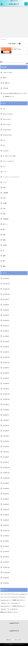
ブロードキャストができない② (8, 594)
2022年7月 (6, 415)
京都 (4, 187)
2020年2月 (6, 520)
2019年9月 (6, 535)
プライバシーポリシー (18, 639)
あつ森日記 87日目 (16, 49)
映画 (4, 240)
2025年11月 (6, 289)
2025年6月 (6, 304)
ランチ (5, 171)
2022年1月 (6, 425)
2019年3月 (6, 551)
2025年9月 (6, 299)
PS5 (4, 145)
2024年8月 (6, 336)
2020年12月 (6, 467)
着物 (4, 255)
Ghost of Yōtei (6, 119)
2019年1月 (6, 562)
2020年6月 (6, 499)
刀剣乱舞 (5, 192)
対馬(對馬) (5, 219)
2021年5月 (6, 451)
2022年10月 (6, 399)
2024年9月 (6, 331)
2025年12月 (6, 283)
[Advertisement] (14, 22)
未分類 (5, 245)
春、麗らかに (6, 83)
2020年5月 (6, 504)
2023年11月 (6, 362)
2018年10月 (6, 572)
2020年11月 (6, 472)
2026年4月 (6, 278)
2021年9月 (6, 430)
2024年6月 (6, 341)
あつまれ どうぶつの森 (9, 156)
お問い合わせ (8, 639)
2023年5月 (6, 378)
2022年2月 (6, 420)
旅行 (4, 229)
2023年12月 (6, 357)
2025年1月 (6, 325)
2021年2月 (6, 457)
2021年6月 (6, 446)
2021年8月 (6, 436)
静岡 (4, 266)
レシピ (5, 182)
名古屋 (5, 203)
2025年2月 (6, 320)
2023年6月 (6, 373)
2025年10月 (6, 294)
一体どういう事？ (8, 72)
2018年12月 (6, 567)
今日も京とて (14, 4)
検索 (1, 62)
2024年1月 (6, 352)
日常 (4, 234)
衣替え (5, 77)
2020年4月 (6, 509)
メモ (4, 166)
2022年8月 (6, 409)
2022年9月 (6, 404)
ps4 (4, 140)
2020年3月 (6, 514)
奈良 (4, 213)
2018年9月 (6, 577)
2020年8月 (6, 488)
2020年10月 (6, 478)
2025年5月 (6, 310)
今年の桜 (5, 88)
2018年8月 (6, 583)
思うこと (5, 224)
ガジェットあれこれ (8, 161)
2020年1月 (6, 525)
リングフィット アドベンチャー (11, 177)
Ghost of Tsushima (8, 114)
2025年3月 (6, 315)
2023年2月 (6, 383)
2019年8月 (6, 541)
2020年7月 (6, 493)
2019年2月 (6, 556)
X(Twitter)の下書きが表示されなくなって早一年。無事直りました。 (15, 95)
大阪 (4, 208)
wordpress (5, 150)
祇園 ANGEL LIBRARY (6, 612)
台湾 (4, 198)
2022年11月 (6, 394)
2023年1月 (6, 388)
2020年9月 (6, 483)
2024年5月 (6, 346)
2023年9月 (6, 367)
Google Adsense (7, 129)
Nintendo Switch (7, 135)
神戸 (4, 261)
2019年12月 (6, 530)
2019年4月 (6, 546)
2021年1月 (6, 462)
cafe (4, 108)
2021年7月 (6, 441)
